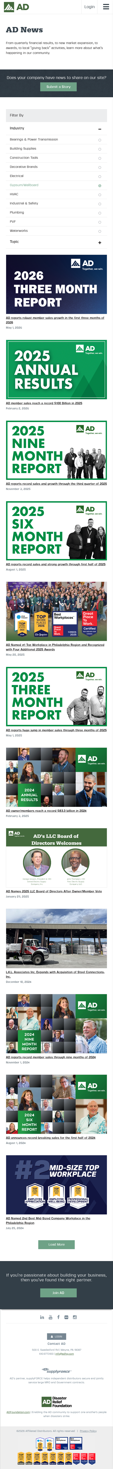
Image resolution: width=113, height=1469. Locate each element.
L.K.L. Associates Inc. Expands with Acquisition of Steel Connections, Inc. (55, 974)
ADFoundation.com (18, 1412)
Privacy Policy (88, 1431)
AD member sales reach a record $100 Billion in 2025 (44, 403)
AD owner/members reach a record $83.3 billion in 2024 (46, 810)
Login (89, 7)
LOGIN (56, 1336)
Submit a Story (59, 87)
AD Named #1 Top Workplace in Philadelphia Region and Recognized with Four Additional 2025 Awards (55, 647)
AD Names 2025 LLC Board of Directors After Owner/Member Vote (54, 891)
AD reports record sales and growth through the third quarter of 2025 (56, 483)
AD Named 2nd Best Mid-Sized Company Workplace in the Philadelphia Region (48, 1221)
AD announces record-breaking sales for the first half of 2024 (50, 1137)
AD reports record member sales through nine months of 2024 (51, 1057)
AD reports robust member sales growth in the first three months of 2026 (55, 320)
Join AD (58, 1293)
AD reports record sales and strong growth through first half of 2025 (56, 564)
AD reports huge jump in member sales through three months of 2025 (56, 730)
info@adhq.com (64, 1354)
